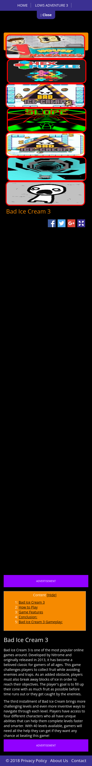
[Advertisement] (46, 433)
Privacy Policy (34, 760)
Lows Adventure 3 (51, 5)
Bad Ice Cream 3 (32, 602)
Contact (78, 760)
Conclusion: (28, 617)
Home (22, 5)
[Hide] (51, 595)
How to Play (28, 607)
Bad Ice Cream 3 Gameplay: (41, 622)
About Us (59, 760)
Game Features (31, 612)
